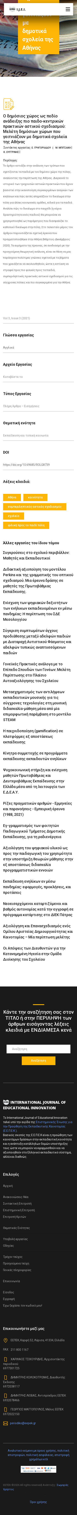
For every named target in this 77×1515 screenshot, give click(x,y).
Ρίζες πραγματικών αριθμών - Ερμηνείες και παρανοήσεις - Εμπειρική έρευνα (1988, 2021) (37, 809)
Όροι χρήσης (38, 1502)
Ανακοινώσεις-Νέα (15, 1197)
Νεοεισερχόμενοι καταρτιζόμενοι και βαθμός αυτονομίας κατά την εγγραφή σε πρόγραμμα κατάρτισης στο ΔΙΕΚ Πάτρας (38, 909)
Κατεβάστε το (13, 376)
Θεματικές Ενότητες (16, 1228)
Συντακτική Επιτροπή (17, 1203)
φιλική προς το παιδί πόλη (26, 525)
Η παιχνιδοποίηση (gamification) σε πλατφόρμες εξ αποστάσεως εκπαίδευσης (33, 736)
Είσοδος (8, 1292)
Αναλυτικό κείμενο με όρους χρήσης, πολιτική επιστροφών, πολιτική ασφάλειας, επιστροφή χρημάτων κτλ (38, 1455)
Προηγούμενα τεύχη (16, 1263)
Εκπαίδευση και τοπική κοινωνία (25, 435)
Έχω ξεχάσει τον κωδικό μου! (22, 1305)
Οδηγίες (8, 1245)
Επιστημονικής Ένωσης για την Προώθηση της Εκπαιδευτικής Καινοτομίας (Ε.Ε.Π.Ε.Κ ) (37, 1126)
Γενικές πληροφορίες (17, 1270)
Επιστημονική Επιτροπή (19, 1210)
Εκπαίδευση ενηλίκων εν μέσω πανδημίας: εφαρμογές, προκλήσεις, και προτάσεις (37, 887)
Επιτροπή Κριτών (14, 1216)
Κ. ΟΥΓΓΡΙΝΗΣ (11, 152)
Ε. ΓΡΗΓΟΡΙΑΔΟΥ (41, 147)
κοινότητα (35, 497)
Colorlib (47, 1493)
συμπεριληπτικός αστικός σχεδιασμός (35, 506)
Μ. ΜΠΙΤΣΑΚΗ (63, 147)
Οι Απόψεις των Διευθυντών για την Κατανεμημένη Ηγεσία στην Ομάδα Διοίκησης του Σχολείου (34, 954)
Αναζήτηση (38, 1060)
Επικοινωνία (11, 1281)
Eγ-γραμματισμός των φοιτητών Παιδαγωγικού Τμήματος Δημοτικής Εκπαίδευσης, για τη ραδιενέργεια (34, 831)
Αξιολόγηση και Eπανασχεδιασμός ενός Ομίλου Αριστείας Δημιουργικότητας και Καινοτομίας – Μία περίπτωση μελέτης (38, 931)
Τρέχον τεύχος (13, 1256)
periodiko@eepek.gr (23, 1423)
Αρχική (8, 1185)
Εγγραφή (9, 1299)
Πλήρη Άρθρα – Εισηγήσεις (21, 406)
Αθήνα (12, 497)
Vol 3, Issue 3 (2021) (16, 318)
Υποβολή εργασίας (15, 1239)
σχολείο (13, 516)
